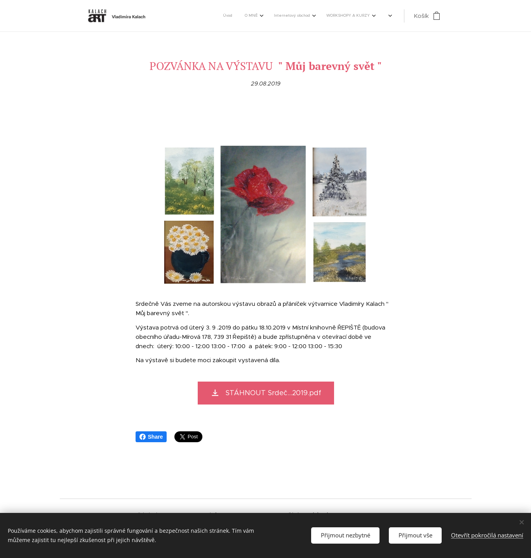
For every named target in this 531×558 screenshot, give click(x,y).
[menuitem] (220, 16)
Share (151, 437)
